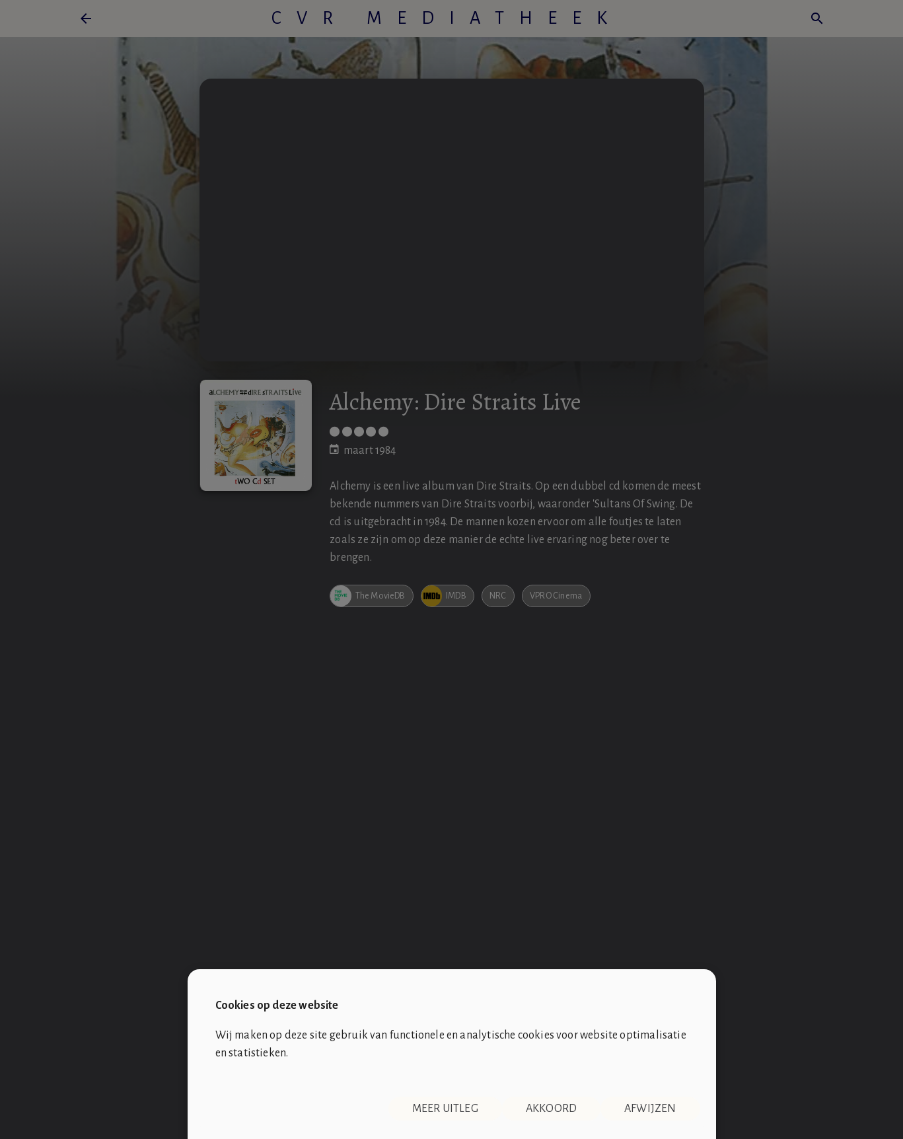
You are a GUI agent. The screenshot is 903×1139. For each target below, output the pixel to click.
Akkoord (551, 1109)
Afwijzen (650, 1109)
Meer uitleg (445, 1109)
